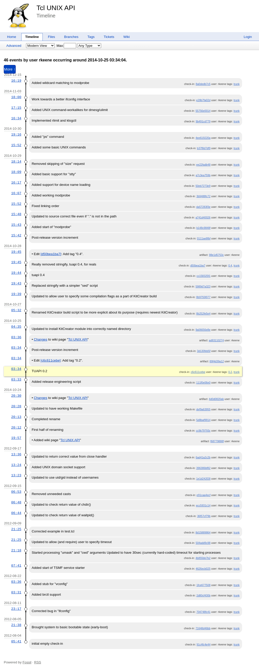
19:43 (16, 283)
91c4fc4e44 (203, 644)
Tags (91, 37)
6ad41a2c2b (203, 457)
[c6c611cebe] (50, 360)
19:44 (16, 273)
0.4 (230, 265)
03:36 (16, 337)
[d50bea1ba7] (50, 254)
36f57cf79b (203, 516)
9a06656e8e (203, 329)
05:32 (16, 310)
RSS (37, 662)
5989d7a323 (203, 286)
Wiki (126, 37)
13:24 (16, 465)
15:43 (16, 224)
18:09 (16, 172)
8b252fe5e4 (203, 313)
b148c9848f (203, 227)
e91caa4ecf (203, 495)
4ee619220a (203, 137)
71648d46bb (203, 628)
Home (11, 37)
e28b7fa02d (203, 100)
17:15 (16, 107)
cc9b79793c (203, 430)
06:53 (16, 491)
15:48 (16, 214)
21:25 (16, 529)
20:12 (16, 427)
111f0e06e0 (203, 382)
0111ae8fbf (203, 238)
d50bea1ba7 (197, 265)
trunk (236, 83)
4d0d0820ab (216, 398)
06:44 (16, 513)
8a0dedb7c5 (203, 83)
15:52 (16, 145)
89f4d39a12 (217, 361)
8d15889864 (203, 532)
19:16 (16, 134)
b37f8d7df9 (203, 148)
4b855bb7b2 (203, 557)
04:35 (16, 326)
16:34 (16, 118)
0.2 (230, 371)
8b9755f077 (203, 297)
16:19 (16, 80)
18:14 (16, 161)
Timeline (32, 37)
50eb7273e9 (203, 185)
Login (248, 37)
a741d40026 (203, 217)
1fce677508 (203, 585)
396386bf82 (203, 467)
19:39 (16, 294)
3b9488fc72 (203, 196)
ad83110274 (216, 340)
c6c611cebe (198, 371)
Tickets (109, 37)
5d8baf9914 (203, 419)
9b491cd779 (203, 121)
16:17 (16, 182)
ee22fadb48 (203, 164)
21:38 (16, 625)
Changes (40, 339)
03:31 (16, 592)
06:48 (16, 502)
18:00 (16, 97)
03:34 (16, 347)
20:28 (16, 406)
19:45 (16, 252)
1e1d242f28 (203, 478)
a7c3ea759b (203, 175)
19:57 (16, 438)
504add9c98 (203, 542)
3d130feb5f (203, 350)
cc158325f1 (203, 275)
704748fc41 (203, 611)
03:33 (16, 379)
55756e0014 (203, 110)
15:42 (16, 235)
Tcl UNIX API (55, 8)
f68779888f (217, 441)
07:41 (16, 565)
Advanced (13, 46)
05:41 (16, 641)
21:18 (16, 550)
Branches (71, 37)
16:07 (16, 193)
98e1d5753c (216, 254)
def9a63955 (203, 409)
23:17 (16, 609)
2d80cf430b (203, 595)
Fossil (27, 662)
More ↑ (9, 69)
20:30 (16, 395)
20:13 (16, 417)
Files (51, 37)
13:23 (16, 475)
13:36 (16, 454)
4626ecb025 (203, 568)
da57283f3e (203, 206)
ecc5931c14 (203, 505)
